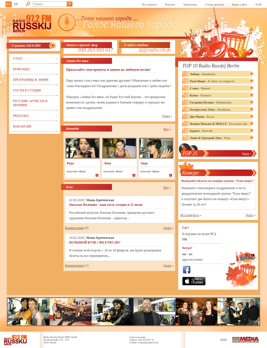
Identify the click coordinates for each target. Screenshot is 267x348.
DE (16, 4)
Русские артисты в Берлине (30, 103)
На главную (149, 4)
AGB (258, 4)
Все (166, 129)
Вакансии (22, 126)
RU (8, 4)
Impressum (190, 4)
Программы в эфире (31, 80)
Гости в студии (27, 90)
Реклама (21, 116)
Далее (166, 116)
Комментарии (74, 228)
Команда (21, 69)
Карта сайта (239, 4)
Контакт (170, 4)
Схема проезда (214, 4)
